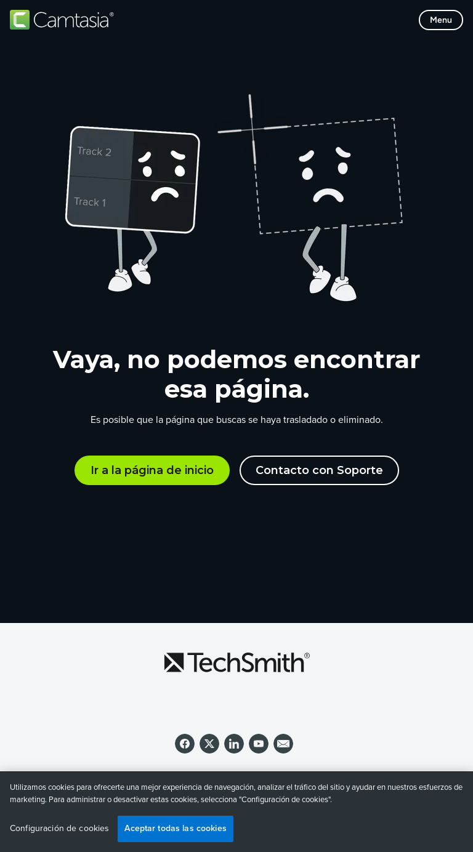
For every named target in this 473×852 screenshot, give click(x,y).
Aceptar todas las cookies (175, 828)
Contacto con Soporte (319, 470)
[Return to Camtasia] (62, 19)
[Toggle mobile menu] (441, 20)
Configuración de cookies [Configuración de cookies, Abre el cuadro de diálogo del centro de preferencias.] (59, 828)
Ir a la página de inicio (152, 470)
